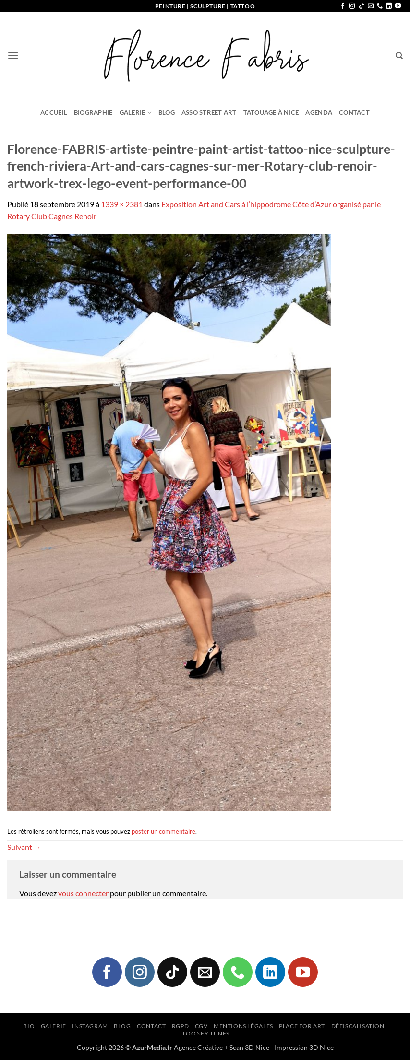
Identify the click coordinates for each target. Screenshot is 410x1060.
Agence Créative (198, 1047)
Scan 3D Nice (249, 1047)
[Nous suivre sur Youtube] (398, 6)
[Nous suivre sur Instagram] (352, 6)
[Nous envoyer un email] (371, 6)
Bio (29, 1026)
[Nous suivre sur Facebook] (343, 6)
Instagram (90, 1026)
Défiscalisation (358, 1026)
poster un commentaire (163, 831)
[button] (13, 55)
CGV (201, 1026)
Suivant (24, 846)
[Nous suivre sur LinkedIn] (389, 6)
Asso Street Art (209, 112)
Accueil (53, 112)
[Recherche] (399, 56)
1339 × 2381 (122, 204)
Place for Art (302, 1026)
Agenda (318, 112)
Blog (166, 112)
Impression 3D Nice (304, 1047)
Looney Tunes (206, 1033)
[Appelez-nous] (380, 6)
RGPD (180, 1026)
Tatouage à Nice (271, 112)
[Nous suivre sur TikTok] (361, 6)
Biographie (93, 112)
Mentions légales (243, 1026)
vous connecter (83, 893)
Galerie (136, 112)
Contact (354, 112)
